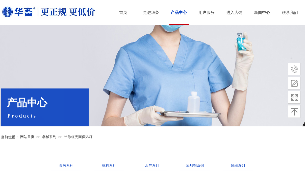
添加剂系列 (195, 166)
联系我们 (290, 12)
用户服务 (206, 12)
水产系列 (152, 166)
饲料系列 (109, 166)
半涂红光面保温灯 (78, 137)
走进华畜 (151, 12)
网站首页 (27, 137)
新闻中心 (262, 12)
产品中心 (179, 12)
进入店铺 (234, 12)
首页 (123, 12)
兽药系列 (66, 166)
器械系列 (49, 137)
